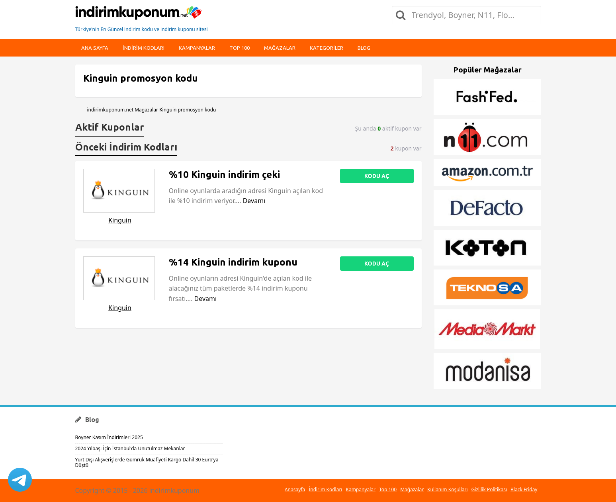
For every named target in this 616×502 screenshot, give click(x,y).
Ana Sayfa (94, 48)
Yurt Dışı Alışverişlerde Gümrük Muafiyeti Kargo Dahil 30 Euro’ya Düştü (147, 462)
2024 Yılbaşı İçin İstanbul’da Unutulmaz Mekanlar (130, 448)
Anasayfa (295, 489)
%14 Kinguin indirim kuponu (233, 262)
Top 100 (239, 48)
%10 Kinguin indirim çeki (224, 174)
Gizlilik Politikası (489, 489)
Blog (364, 48)
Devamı (254, 200)
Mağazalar (279, 48)
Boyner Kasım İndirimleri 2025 (109, 437)
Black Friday (523, 489)
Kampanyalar (197, 48)
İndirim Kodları (325, 489)
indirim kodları (143, 48)
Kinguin (119, 220)
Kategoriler (326, 48)
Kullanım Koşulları (447, 489)
